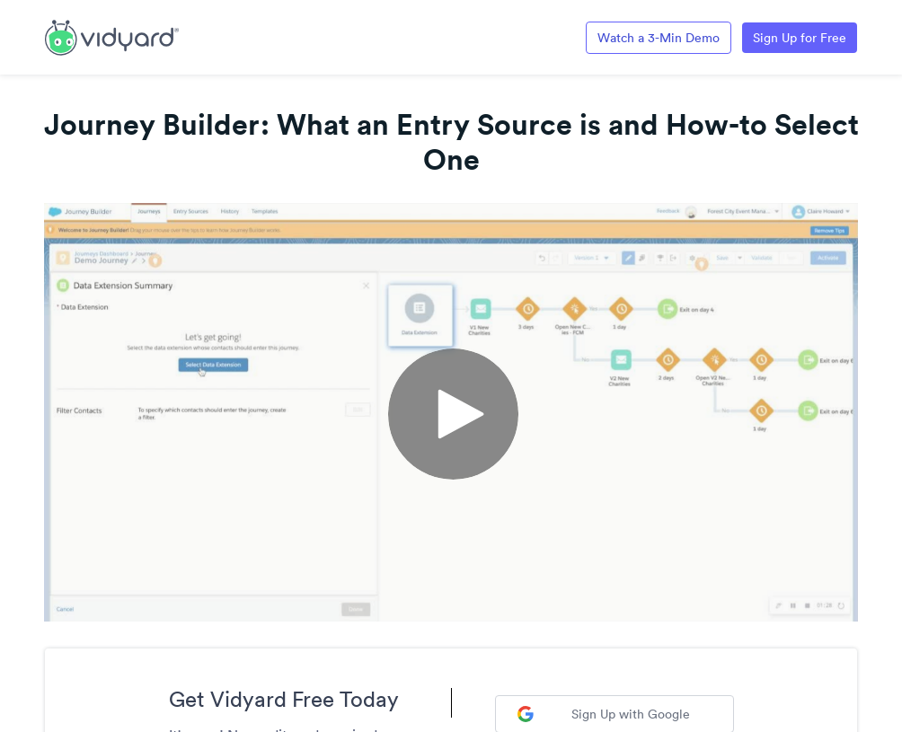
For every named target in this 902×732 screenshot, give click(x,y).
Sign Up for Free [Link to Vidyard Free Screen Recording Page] (799, 38)
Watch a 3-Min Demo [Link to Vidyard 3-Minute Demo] (658, 38)
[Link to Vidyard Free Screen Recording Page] (112, 36)
